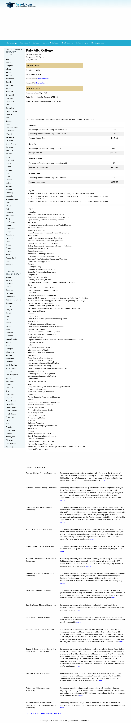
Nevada (8, 384)
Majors (79, 119)
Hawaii (8, 313)
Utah (7, 424)
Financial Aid (25, 43)
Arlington (9, 66)
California (9, 290)
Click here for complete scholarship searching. (43, 713)
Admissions (39, 119)
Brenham (9, 92)
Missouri (9, 355)
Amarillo (9, 62)
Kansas (8, 329)
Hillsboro (9, 150)
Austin (8, 72)
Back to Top (85, 721)
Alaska (8, 277)
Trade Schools (67, 43)
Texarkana (10, 235)
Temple (8, 232)
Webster (9, 261)
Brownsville (10, 95)
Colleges (36, 43)
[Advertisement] (65, 24)
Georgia (9, 310)
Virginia (9, 427)
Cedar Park (10, 101)
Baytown (9, 75)
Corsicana (9, 114)
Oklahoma (10, 394)
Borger (8, 88)
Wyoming (9, 446)
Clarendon (10, 108)
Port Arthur (10, 215)
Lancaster (9, 170)
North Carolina (11, 365)
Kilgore (8, 163)
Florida (8, 306)
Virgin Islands (11, 430)
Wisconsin (9, 440)
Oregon (9, 397)
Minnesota (10, 352)
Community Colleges (51, 43)
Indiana (8, 326)
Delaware (9, 303)
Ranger (8, 219)
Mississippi (10, 358)
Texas (8, 420)
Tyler (8, 241)
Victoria (8, 251)
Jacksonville (10, 160)
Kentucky (9, 332)
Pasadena (9, 212)
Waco (8, 255)
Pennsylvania (11, 401)
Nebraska (9, 371)
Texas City (10, 238)
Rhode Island (11, 407)
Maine (8, 345)
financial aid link (42, 83)
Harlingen (9, 147)
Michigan (9, 349)
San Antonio (10, 222)
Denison (9, 121)
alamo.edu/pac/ (43, 78)
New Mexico (10, 381)
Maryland (9, 342)
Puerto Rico (10, 404)
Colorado (9, 293)
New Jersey (10, 378)
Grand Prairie (11, 144)
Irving (8, 157)
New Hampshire (12, 375)
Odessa (8, 202)
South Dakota (11, 414)
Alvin (7, 59)
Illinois (8, 323)
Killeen (8, 167)
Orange (8, 206)
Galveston (9, 140)
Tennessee (10, 417)
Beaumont (10, 79)
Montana (9, 362)
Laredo (8, 173)
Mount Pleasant (12, 199)
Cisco (8, 105)
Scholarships (12, 43)
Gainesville (10, 137)
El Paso (8, 124)
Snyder (8, 225)
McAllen (9, 189)
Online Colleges (82, 43)
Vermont (9, 433)
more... (103, 480)
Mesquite (9, 196)
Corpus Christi (11, 111)
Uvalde (8, 245)
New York (9, 388)
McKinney (9, 193)
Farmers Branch (12, 127)
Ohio (7, 391)
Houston (9, 154)
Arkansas (9, 283)
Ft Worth (9, 134)
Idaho (8, 319)
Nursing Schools (97, 43)
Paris (8, 209)
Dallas (8, 118)
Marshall (9, 186)
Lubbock (9, 180)
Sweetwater (10, 228)
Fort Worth (10, 131)
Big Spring (10, 85)
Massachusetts (11, 339)
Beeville (9, 82)
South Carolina (11, 411)
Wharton (9, 264)
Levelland (9, 176)
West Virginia (11, 443)
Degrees (71, 119)
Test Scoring (51, 119)
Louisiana (9, 336)
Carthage (9, 98)
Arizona (9, 287)
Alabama (9, 280)
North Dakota (11, 368)
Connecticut (10, 296)
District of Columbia (13, 300)
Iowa (7, 316)
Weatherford (11, 258)
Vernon (8, 248)
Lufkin (8, 183)
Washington (10, 437)
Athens (8, 69)
